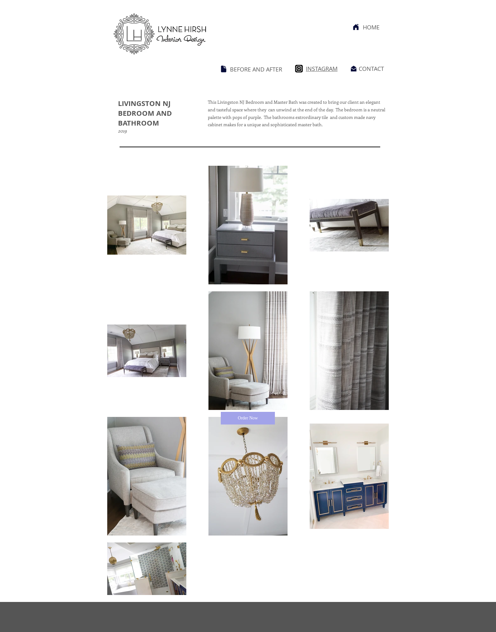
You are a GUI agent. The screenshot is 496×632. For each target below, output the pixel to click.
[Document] (224, 69)
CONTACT (371, 68)
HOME (371, 27)
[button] (248, 418)
